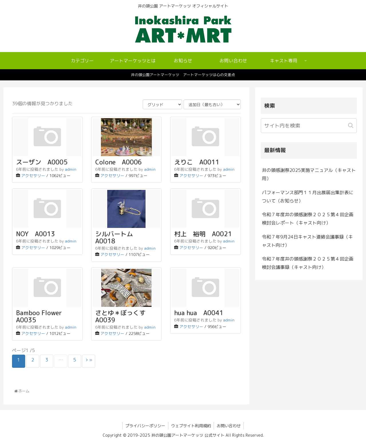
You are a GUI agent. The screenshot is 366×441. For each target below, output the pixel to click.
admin (70, 169)
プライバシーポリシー (145, 425)
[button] (351, 125)
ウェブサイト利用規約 (191, 425)
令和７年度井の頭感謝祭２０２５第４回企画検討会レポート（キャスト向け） (307, 218)
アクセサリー (33, 175)
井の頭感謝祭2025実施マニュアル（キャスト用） (309, 174)
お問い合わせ (229, 425)
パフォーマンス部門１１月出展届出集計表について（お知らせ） (307, 196)
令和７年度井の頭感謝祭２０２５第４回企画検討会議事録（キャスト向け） (307, 263)
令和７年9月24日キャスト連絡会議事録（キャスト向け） (307, 241)
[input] (309, 125)
